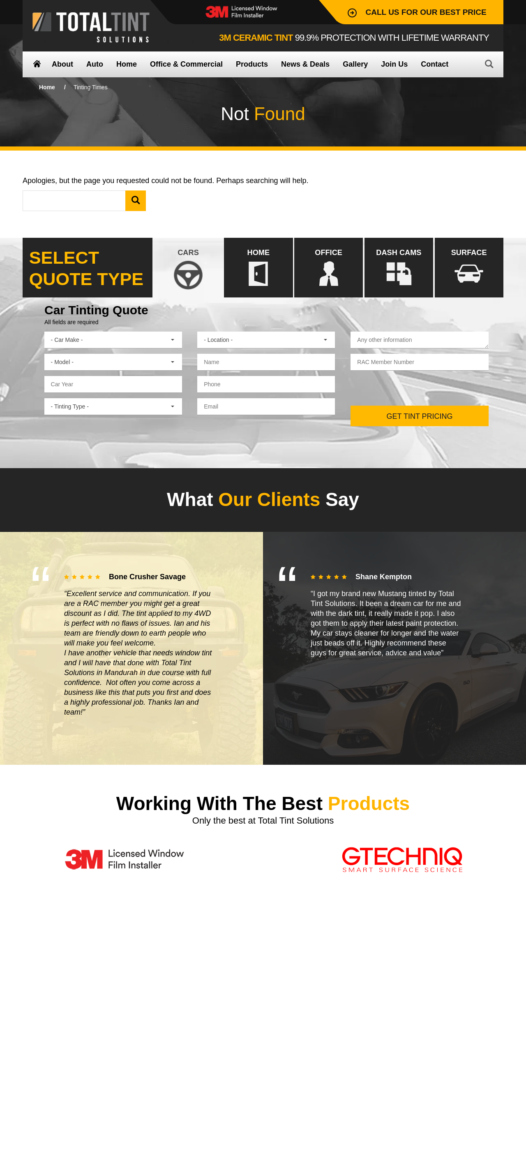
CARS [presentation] (188, 268)
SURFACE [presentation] (469, 268)
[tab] (188, 267)
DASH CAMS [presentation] (399, 268)
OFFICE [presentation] (328, 268)
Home (47, 87)
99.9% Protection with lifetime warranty (354, 37)
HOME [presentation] (258, 268)
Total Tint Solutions (91, 27)
